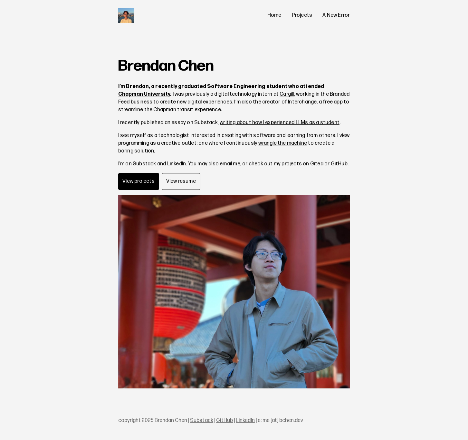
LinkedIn (176, 164)
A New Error (336, 15)
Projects (302, 15)
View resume (181, 181)
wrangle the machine (282, 143)
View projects (138, 181)
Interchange (302, 102)
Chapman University (144, 94)
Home (274, 15)
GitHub (339, 164)
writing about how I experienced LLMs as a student (279, 123)
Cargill (287, 94)
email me (230, 164)
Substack (144, 164)
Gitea (316, 164)
